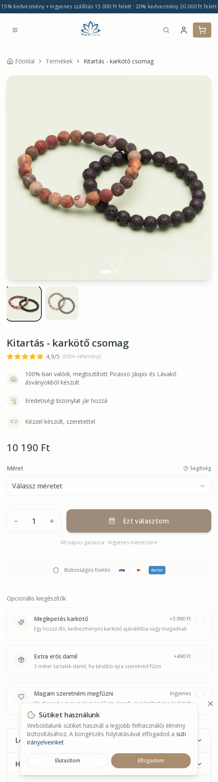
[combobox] (109, 483)
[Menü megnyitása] (15, 30)
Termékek (59, 61)
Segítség (197, 465)
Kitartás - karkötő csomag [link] (119, 61)
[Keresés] (166, 30)
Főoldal (21, 61)
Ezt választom (139, 517)
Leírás (109, 737)
